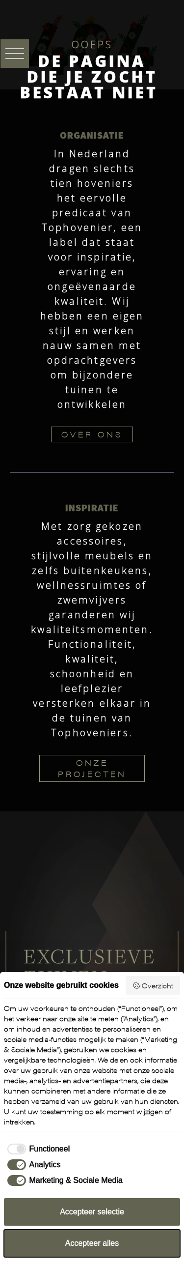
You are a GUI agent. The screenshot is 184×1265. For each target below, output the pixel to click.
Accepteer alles (92, 1243)
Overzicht (153, 985)
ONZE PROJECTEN (92, 768)
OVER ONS (92, 434)
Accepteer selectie (92, 1212)
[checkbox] (37, 1149)
